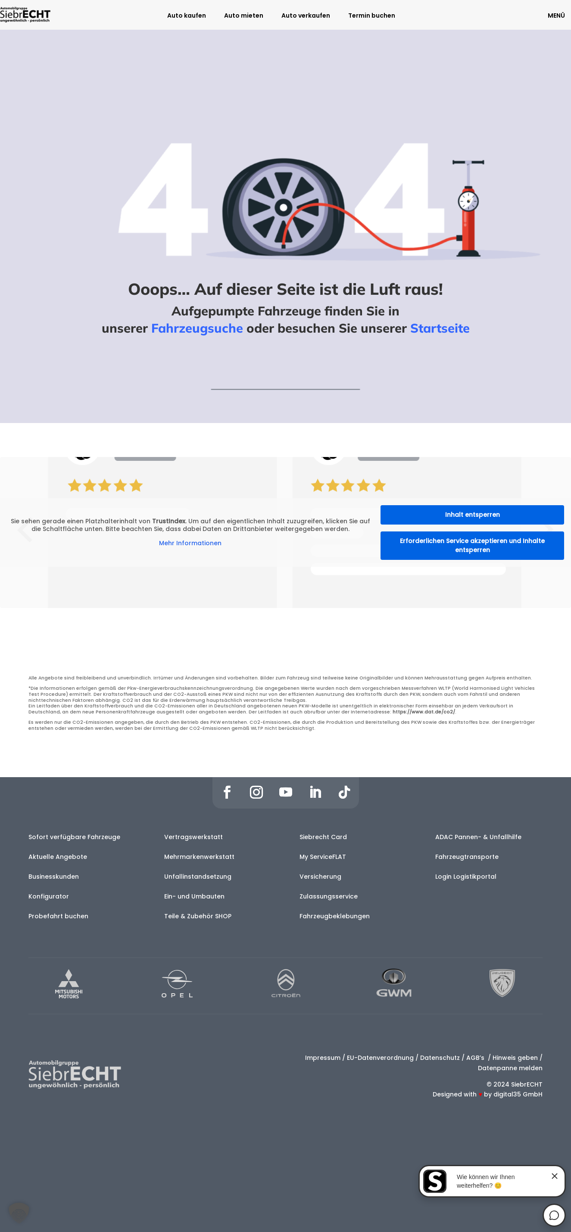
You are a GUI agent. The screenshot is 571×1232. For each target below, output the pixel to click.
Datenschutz (440, 1057)
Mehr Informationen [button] (190, 544)
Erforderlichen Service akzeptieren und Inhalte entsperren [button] (472, 545)
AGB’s (476, 1057)
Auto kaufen (186, 16)
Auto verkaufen (305, 16)
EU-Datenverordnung (380, 1057)
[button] (19, 1213)
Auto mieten (243, 16)
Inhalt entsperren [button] (472, 514)
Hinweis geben (515, 1057)
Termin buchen (371, 16)
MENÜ (556, 15)
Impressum (322, 1057)
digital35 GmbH (518, 1094)
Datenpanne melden (510, 1068)
